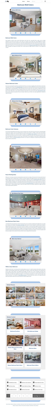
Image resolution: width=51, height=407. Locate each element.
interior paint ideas (21, 224)
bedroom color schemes (32, 133)
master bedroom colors (41, 90)
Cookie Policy (31, 405)
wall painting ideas (19, 87)
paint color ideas (17, 137)
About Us (20, 405)
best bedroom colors (22, 275)
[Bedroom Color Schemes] (25, 382)
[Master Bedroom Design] (25, 385)
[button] (45, 1)
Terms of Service (36, 405)
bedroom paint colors (37, 179)
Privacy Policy (24, 405)
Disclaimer (27, 405)
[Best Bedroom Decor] (12, 389)
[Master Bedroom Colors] (38, 382)
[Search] (37, 1)
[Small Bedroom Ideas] (12, 382)
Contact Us (17, 405)
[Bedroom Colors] (38, 385)
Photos (28, 1)
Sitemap (14, 405)
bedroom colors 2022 (33, 45)
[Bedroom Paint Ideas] (38, 389)
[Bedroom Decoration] (25, 389)
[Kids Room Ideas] (12, 385)
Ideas (23, 1)
